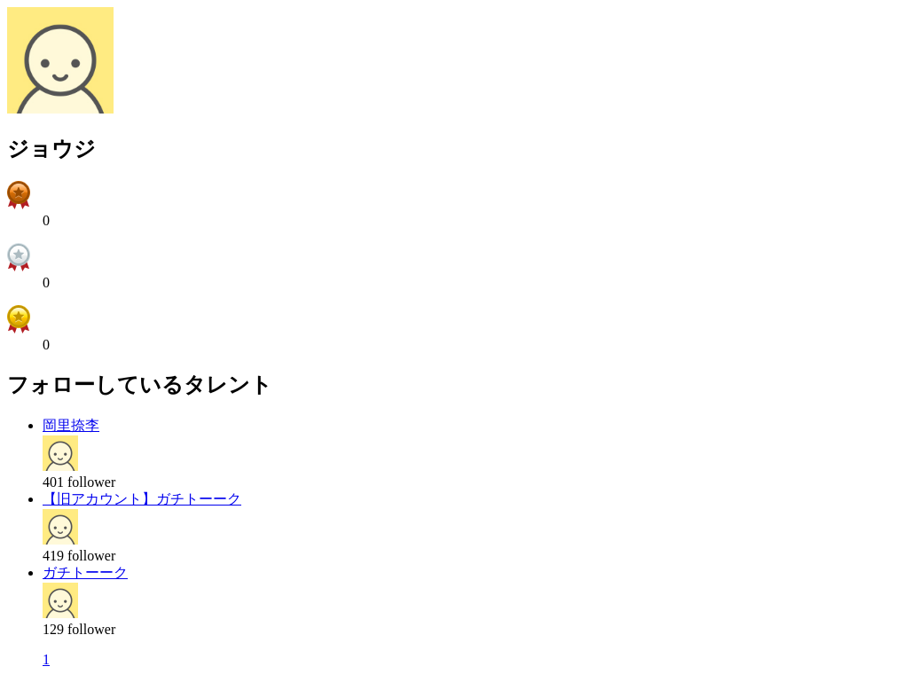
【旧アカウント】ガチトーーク (142, 498)
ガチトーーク (85, 572)
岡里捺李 (71, 425)
